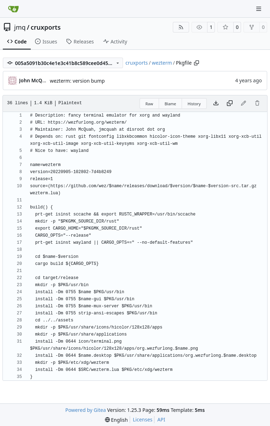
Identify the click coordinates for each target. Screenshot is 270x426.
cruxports (46, 27)
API (161, 419)
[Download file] (216, 103)
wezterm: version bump (77, 80)
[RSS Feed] (181, 27)
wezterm (162, 62)
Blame (170, 103)
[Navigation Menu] (259, 8)
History (194, 103)
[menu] (116, 419)
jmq (20, 27)
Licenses (143, 419)
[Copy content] (229, 103)
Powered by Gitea (85, 410)
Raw (149, 103)
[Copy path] (196, 62)
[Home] (13, 8)
